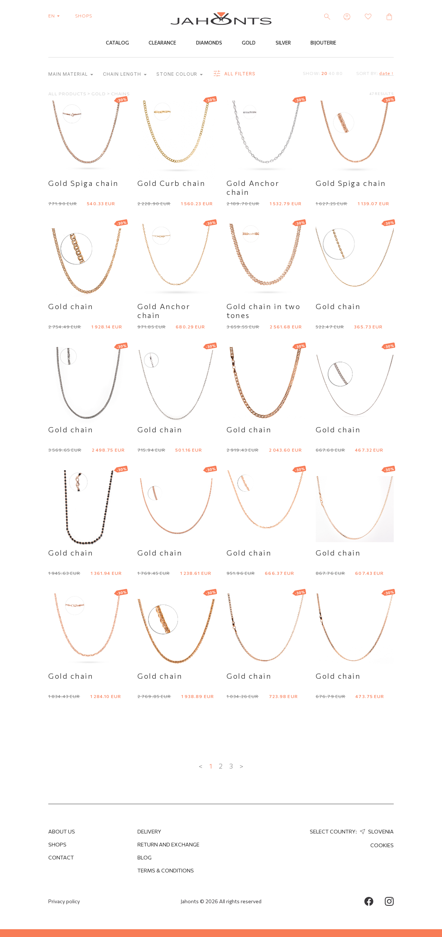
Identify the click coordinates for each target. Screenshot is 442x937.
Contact (61, 857)
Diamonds (209, 43)
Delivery (149, 831)
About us (61, 831)
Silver (283, 43)
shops (83, 15)
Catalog (117, 43)
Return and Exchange (168, 844)
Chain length (124, 75)
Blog (144, 857)
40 (332, 73)
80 (339, 73)
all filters (233, 74)
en (55, 15)
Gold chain (71, 306)
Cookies (382, 845)
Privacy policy (64, 901)
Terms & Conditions (165, 870)
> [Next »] (241, 766)
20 (324, 73)
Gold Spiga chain (83, 183)
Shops (57, 844)
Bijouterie (323, 43)
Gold (249, 43)
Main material (70, 75)
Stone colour (179, 75)
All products (67, 93)
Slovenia (376, 831)
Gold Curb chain (171, 183)
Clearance (162, 43)
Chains (120, 93)
